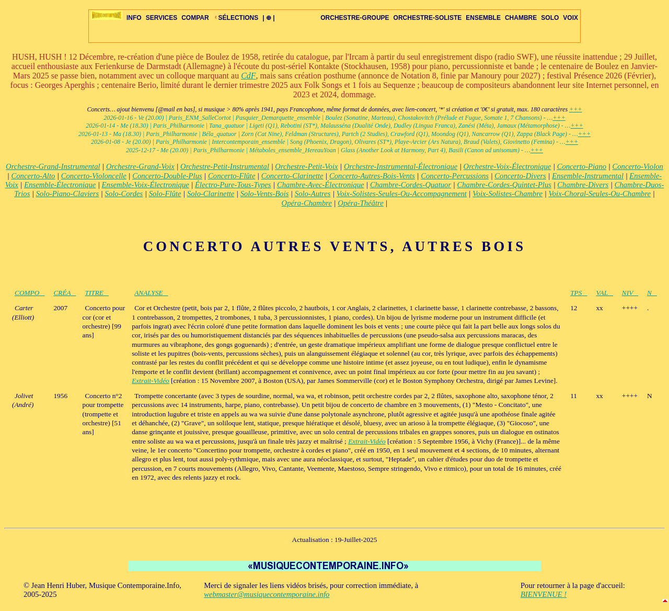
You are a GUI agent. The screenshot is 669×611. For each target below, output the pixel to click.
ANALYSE (151, 293)
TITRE (97, 293)
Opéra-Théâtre (360, 203)
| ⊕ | (268, 17)
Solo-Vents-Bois (264, 193)
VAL (604, 293)
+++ (575, 109)
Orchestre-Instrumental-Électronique (400, 166)
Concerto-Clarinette (292, 176)
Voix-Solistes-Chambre (507, 193)
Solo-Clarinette (210, 193)
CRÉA (64, 293)
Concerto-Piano (581, 166)
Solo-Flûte (165, 193)
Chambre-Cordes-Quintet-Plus (504, 184)
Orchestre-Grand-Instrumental (53, 166)
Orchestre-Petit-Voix (306, 166)
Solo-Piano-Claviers (67, 193)
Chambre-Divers (582, 184)
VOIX (570, 17)
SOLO (550, 17)
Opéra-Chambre (307, 203)
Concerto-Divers (520, 176)
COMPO (29, 293)
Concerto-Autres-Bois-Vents (372, 176)
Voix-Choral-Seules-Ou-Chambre (599, 193)
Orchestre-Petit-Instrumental (224, 166)
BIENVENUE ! (544, 594)
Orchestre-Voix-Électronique (507, 166)
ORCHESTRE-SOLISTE (428, 17)
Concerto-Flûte (231, 176)
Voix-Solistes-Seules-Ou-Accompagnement (402, 193)
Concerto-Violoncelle (93, 176)
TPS (578, 293)
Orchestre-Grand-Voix (140, 166)
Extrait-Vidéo (150, 380)
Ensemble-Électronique (60, 184)
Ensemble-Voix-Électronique (145, 184)
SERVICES (161, 17)
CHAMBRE (521, 17)
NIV (630, 293)
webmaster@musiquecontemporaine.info (266, 594)
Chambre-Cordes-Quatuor (410, 184)
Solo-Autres (313, 193)
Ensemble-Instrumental (588, 176)
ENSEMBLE (483, 17)
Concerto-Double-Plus (167, 176)
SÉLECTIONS (236, 17)
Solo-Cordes (124, 193)
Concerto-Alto (33, 176)
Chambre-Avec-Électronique (320, 184)
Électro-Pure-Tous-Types (233, 184)
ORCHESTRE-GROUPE (354, 17)
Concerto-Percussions (455, 176)
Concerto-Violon (637, 166)
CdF (248, 75)
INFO (134, 17)
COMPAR (195, 17)
